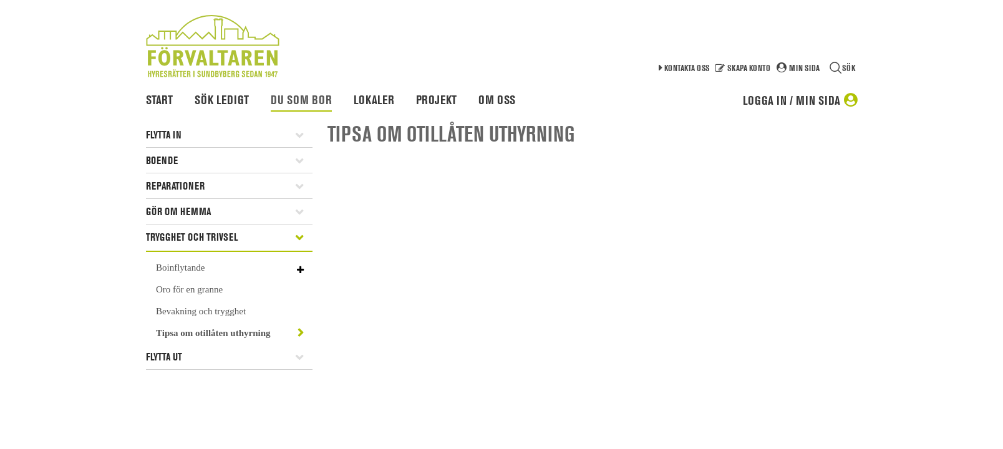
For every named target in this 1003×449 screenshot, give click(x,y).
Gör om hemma (178, 211)
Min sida (804, 67)
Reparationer (175, 186)
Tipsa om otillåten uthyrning (213, 333)
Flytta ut (164, 356)
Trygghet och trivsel (192, 237)
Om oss (496, 99)
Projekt (436, 99)
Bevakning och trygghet (201, 311)
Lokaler (374, 99)
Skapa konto (748, 67)
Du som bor (301, 99)
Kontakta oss (686, 67)
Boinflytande (180, 268)
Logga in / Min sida (791, 100)
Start (159, 99)
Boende (162, 160)
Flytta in (164, 134)
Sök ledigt (222, 99)
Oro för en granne (189, 289)
